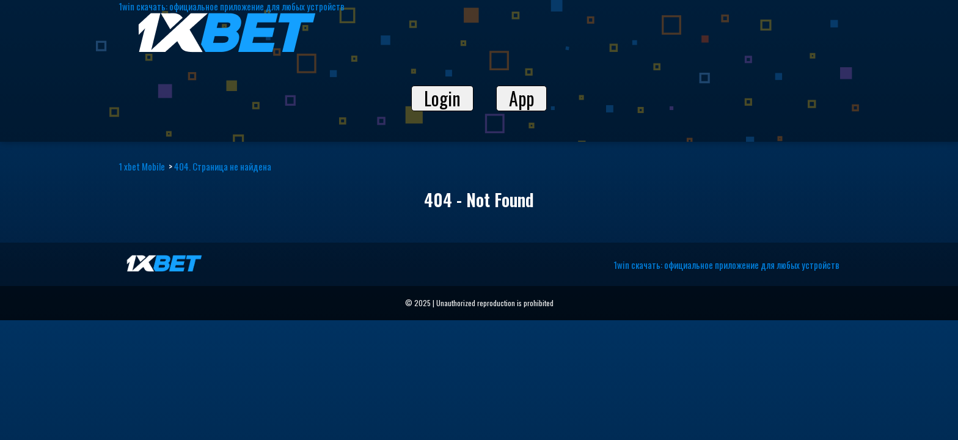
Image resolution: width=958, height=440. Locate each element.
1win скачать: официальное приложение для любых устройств (726, 264)
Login (442, 98)
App (521, 98)
